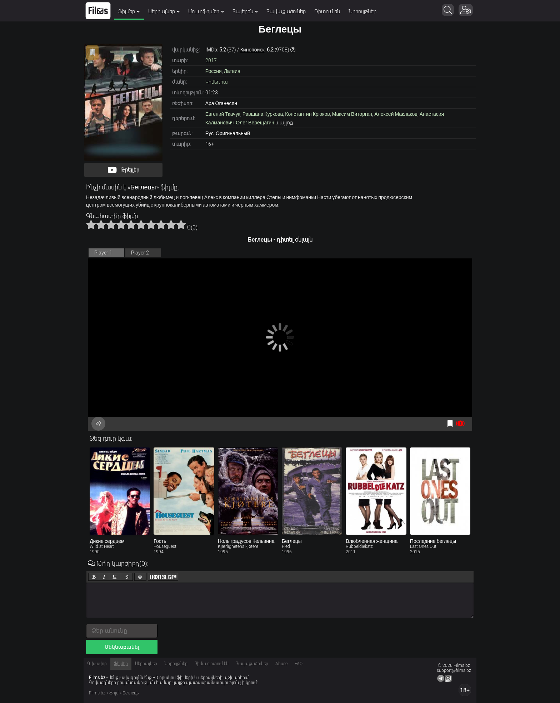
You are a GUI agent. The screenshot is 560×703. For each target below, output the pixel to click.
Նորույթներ (362, 11)
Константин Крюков (307, 114)
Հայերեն (245, 11)
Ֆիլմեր (129, 11)
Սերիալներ (164, 11)
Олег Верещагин (255, 122)
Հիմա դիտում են (212, 663)
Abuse (281, 663)
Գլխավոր (97, 663)
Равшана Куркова (262, 114)
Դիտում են (327, 11)
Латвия (232, 71)
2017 (211, 60)
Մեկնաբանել (122, 647)
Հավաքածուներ (286, 11)
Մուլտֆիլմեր (206, 11)
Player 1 (103, 253)
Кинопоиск (252, 50)
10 (181, 224)
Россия (213, 71)
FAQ (298, 663)
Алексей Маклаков (396, 114)
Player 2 (140, 253)
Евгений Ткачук (222, 114)
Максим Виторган (352, 114)
